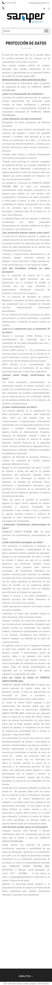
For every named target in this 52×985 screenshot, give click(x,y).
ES (44, 8)
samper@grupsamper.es (39, 2)
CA (49, 8)
